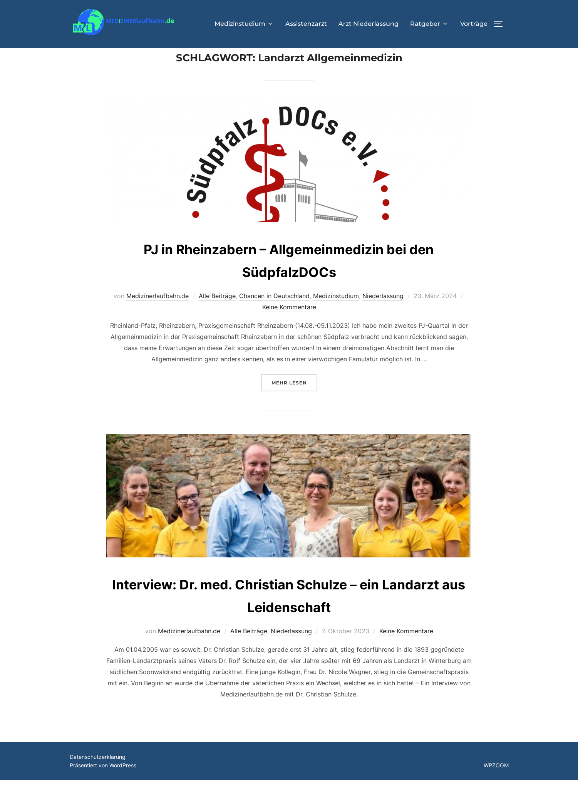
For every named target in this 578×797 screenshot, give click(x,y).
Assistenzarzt (306, 23)
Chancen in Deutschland (274, 313)
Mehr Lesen (294, 399)
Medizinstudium (244, 23)
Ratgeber (429, 23)
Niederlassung (383, 313)
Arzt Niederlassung (368, 23)
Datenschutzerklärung (98, 773)
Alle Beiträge (217, 313)
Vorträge (474, 23)
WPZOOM (496, 782)
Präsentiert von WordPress (103, 782)
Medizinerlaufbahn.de (157, 313)
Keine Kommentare (289, 324)
